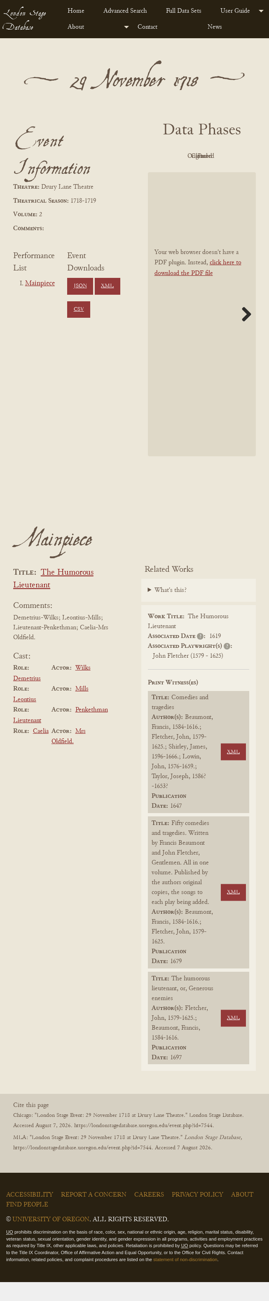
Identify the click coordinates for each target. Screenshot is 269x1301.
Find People (27, 1223)
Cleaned (176, 175)
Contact (147, 27)
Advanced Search (125, 11)
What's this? (170, 608)
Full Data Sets (183, 11)
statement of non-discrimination (185, 1278)
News (215, 27)
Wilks (83, 686)
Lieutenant (27, 739)
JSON (80, 286)
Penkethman (91, 729)
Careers (149, 1213)
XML (107, 286)
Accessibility (29, 1213)
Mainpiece (40, 283)
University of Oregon (50, 1238)
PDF (177, 156)
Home (76, 11)
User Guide (235, 11)
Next (243, 333)
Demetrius (27, 697)
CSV (79, 309)
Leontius (24, 718)
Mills (82, 707)
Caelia (41, 749)
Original (222, 156)
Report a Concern (93, 1213)
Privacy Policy (197, 1213)
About (76, 27)
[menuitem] (79, 11)
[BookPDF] (202, 332)
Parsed (222, 175)
